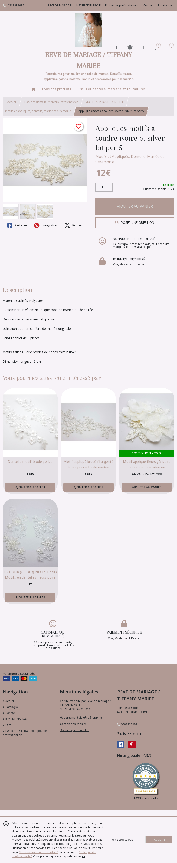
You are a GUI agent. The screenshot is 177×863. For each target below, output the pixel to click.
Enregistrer (46, 225)
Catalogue (11, 707)
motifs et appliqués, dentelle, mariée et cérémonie (38, 111)
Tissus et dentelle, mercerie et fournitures (51, 102)
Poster (73, 225)
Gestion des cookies (73, 724)
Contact (148, 5)
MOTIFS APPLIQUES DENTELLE (105, 102)
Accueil (12, 102)
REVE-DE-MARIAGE (15, 719)
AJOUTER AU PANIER (135, 206)
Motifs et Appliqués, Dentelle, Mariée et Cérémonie (129, 159)
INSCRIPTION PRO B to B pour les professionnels (25, 733)
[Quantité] (104, 187)
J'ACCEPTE (159, 840)
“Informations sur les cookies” (38, 852)
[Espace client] (142, 47)
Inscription (165, 5)
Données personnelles (74, 730)
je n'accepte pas (122, 840)
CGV (7, 725)
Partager (17, 225)
